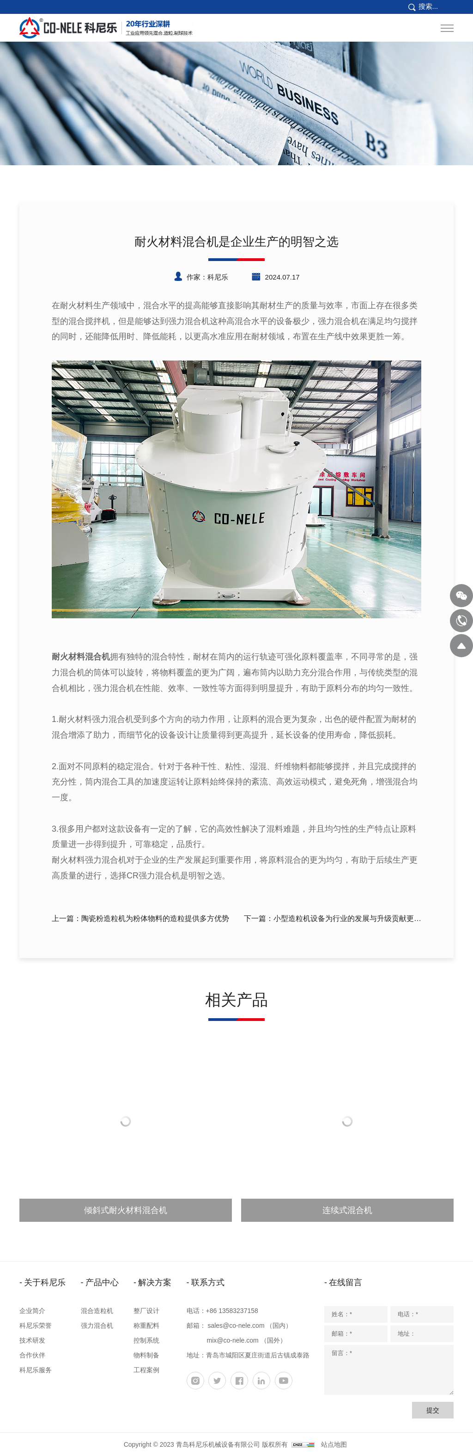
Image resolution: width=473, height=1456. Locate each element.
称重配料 (146, 1325)
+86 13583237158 (232, 1310)
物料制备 (146, 1355)
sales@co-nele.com (235, 1325)
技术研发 (32, 1340)
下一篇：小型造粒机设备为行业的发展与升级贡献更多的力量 (332, 920)
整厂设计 (146, 1310)
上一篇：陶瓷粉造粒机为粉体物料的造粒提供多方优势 (140, 918)
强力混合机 (97, 1325)
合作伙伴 (32, 1355)
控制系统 (146, 1340)
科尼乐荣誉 (35, 1325)
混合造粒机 (97, 1310)
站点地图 (334, 1444)
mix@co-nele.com (233, 1340)
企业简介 (32, 1310)
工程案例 (146, 1370)
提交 (432, 1410)
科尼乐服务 (35, 1370)
